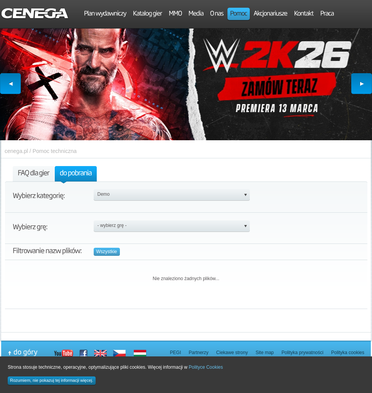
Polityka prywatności (302, 352)
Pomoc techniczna (54, 151)
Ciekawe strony (232, 352)
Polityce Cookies (206, 367)
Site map (265, 352)
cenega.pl (16, 151)
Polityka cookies (347, 352)
